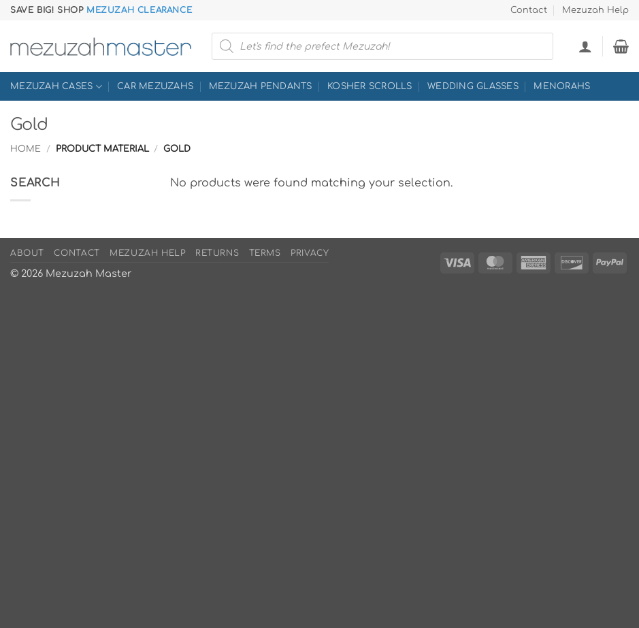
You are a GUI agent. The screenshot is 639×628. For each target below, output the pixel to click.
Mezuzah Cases (56, 86)
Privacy (310, 253)
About (27, 253)
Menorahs (562, 86)
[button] (585, 46)
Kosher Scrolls (369, 86)
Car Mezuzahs (155, 86)
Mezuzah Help (595, 10)
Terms (265, 253)
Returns (217, 253)
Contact (528, 10)
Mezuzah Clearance (139, 10)
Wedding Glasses (473, 86)
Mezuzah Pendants (260, 86)
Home (25, 149)
